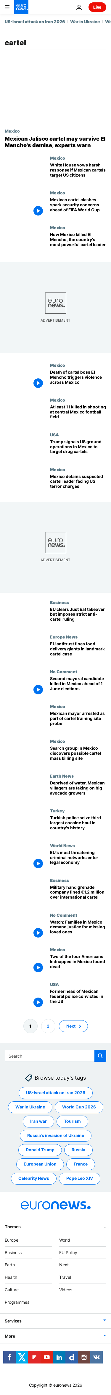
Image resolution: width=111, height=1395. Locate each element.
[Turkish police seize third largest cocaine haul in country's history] (78, 825)
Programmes (17, 1302)
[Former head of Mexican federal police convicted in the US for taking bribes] (78, 999)
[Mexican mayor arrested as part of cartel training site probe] (78, 721)
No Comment (63, 671)
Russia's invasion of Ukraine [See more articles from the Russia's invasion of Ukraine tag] (55, 1135)
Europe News (64, 636)
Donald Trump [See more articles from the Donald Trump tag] (40, 1149)
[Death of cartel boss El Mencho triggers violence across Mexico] (78, 380)
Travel (65, 1277)
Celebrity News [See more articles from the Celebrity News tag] (33, 1178)
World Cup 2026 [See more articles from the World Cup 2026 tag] (79, 1107)
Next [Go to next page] (70, 1025)
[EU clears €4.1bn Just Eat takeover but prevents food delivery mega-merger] (78, 617)
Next (64, 1264)
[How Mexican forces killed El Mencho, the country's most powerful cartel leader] (78, 242)
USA (54, 434)
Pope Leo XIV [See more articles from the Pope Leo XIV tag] (79, 1178)
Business (59, 602)
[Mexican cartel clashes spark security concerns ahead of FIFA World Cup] (78, 207)
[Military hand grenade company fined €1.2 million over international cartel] (78, 895)
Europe (11, 1240)
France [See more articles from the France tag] (81, 1164)
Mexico (12, 130)
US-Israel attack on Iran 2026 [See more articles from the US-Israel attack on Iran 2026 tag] (55, 1092)
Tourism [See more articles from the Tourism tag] (72, 1121)
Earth (10, 1264)
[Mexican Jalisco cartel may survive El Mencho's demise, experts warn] (55, 142)
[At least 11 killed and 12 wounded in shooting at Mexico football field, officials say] (78, 415)
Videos (65, 1289)
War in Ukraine (85, 21)
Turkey (57, 810)
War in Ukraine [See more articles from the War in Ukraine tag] (30, 1107)
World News (62, 845)
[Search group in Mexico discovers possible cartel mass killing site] (78, 756)
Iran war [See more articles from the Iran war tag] (38, 1121)
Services (13, 1320)
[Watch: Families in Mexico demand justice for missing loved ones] (78, 929)
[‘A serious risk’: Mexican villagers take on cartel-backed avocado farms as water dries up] (78, 791)
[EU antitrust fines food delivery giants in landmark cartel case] (78, 651)
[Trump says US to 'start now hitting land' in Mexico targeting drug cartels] (78, 449)
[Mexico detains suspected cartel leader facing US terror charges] (78, 484)
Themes (12, 1226)
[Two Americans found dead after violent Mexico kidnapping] (78, 964)
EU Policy (68, 1252)
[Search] (55, 1056)
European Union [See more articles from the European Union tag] (40, 1164)
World (64, 1240)
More (10, 1336)
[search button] (100, 1056)
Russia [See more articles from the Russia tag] (78, 1149)
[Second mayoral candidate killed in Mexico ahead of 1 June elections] (78, 686)
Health (11, 1277)
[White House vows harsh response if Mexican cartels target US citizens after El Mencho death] (78, 173)
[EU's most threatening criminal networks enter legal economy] (78, 860)
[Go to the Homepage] (21, 7)
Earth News (62, 775)
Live (97, 7)
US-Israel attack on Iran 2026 (35, 21)
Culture (12, 1289)
